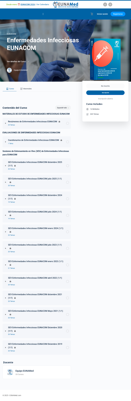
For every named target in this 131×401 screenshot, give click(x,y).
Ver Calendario (42, 4)
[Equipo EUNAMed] (10, 372)
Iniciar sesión (102, 14)
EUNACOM (11, 34)
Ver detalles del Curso (18, 61)
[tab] (10, 89)
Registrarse (118, 14)
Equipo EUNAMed (24, 370)
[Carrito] (92, 14)
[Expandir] (5, 123)
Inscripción (105, 93)
